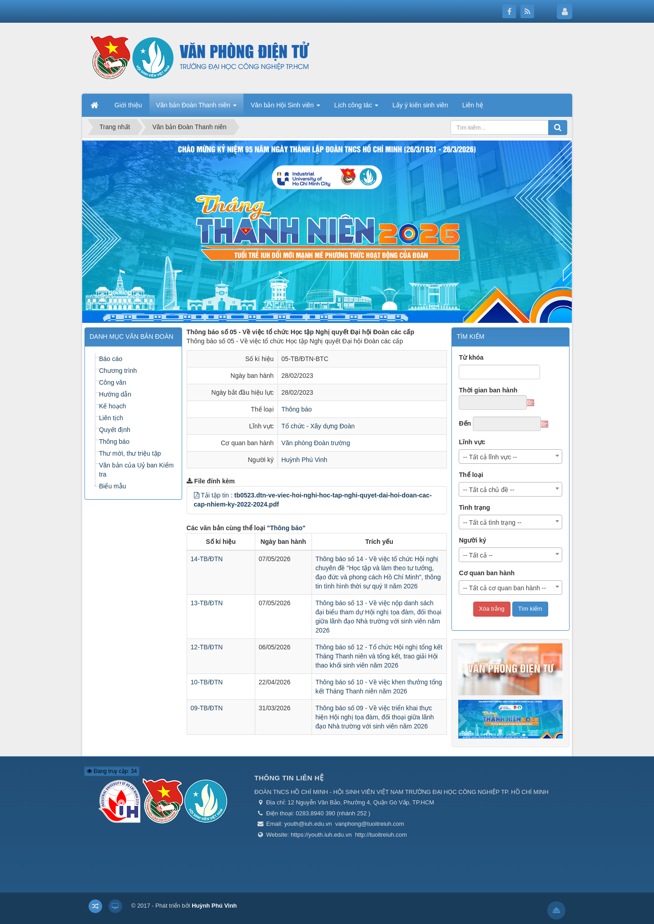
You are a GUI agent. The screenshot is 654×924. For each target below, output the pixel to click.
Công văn (112, 382)
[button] (196, 495)
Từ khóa (471, 357)
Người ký (472, 540)
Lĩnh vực (472, 442)
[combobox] (510, 456)
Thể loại (471, 474)
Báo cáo (110, 358)
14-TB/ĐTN (207, 558)
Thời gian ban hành (488, 390)
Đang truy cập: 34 (112, 771)
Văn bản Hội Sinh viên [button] (285, 107)
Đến (465, 423)
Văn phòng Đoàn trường (316, 443)
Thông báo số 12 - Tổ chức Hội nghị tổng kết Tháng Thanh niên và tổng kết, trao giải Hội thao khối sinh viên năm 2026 (379, 656)
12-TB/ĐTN (207, 647)
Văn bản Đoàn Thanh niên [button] (196, 107)
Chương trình (118, 370)
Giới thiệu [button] (128, 105)
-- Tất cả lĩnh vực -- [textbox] (490, 457)
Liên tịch (111, 418)
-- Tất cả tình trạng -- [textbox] (492, 522)
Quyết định (114, 429)
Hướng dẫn (115, 394)
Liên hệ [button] (472, 105)
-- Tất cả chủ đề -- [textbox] (488, 489)
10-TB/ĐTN (207, 682)
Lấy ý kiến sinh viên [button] (420, 105)
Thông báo (297, 409)
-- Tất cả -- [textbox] (478, 555)
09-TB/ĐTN (207, 708)
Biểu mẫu (112, 486)
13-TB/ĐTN (207, 603)
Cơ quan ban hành (487, 573)
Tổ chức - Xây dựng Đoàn (318, 426)
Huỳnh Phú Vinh (304, 459)
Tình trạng (474, 507)
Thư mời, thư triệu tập (130, 453)
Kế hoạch (112, 406)
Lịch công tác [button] (356, 107)
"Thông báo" (286, 528)
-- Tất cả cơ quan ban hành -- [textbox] (504, 588)
